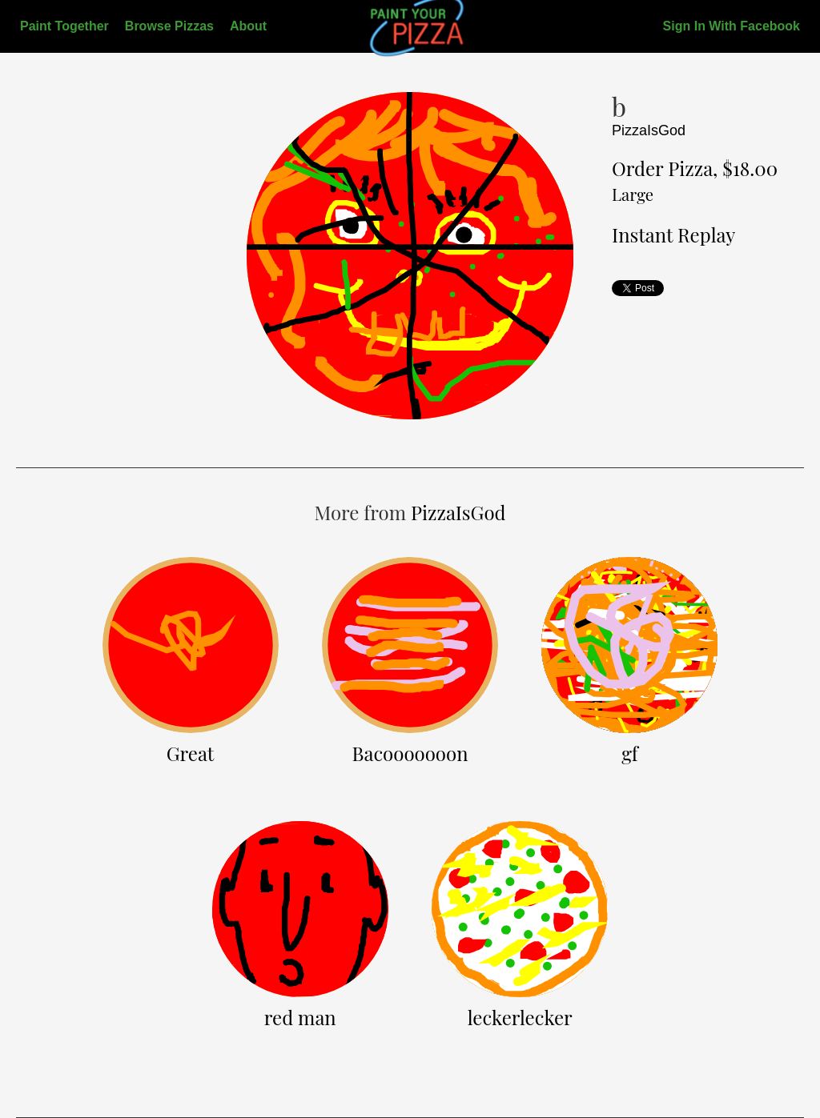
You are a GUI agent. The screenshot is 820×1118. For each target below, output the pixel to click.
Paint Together (64, 26)
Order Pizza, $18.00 (695, 180)
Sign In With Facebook (731, 26)
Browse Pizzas (169, 26)
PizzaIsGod (648, 130)
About (248, 26)
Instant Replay (673, 234)
